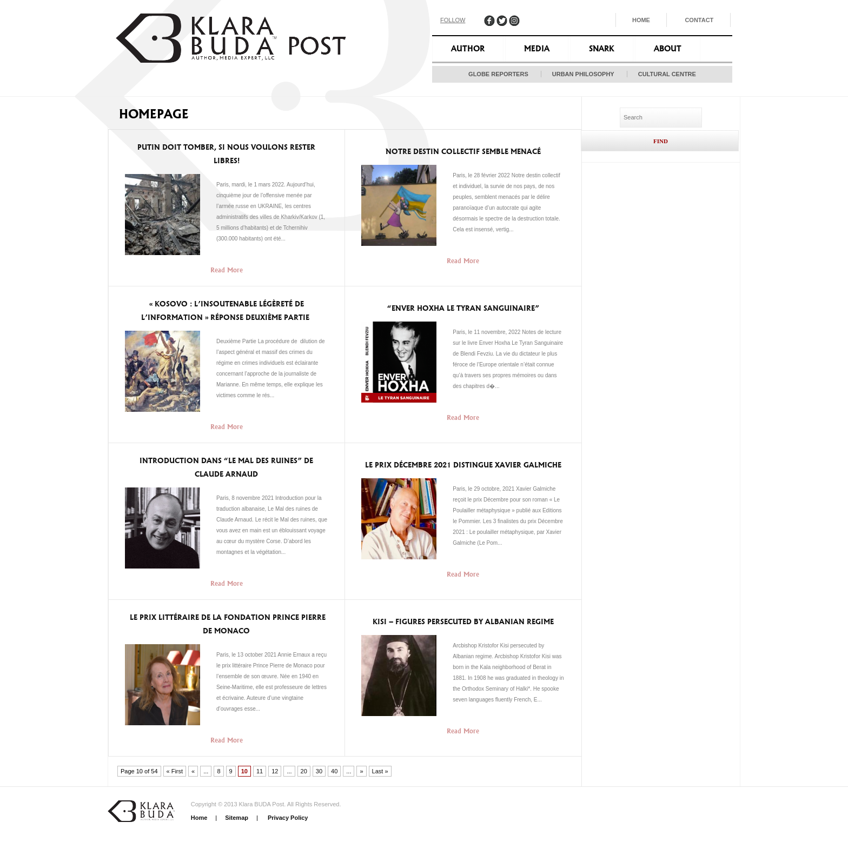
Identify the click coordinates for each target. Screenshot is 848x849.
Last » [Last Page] (380, 771)
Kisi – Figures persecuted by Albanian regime (463, 621)
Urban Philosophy (583, 74)
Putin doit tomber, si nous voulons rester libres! (226, 154)
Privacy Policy (287, 817)
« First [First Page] (175, 771)
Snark (601, 49)
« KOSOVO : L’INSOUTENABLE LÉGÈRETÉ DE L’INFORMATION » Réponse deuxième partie (226, 310)
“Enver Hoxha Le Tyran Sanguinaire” (463, 308)
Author (468, 49)
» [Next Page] (361, 771)
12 (274, 771)
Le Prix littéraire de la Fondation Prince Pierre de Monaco (227, 624)
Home (641, 20)
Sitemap (236, 817)
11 (259, 771)
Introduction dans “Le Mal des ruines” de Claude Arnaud (226, 467)
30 (319, 771)
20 (304, 771)
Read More (226, 270)
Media (536, 49)
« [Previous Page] (193, 771)
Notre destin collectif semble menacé (463, 151)
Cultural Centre (667, 74)
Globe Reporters (498, 74)
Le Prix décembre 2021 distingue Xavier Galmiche (463, 465)
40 (334, 771)
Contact (699, 20)
